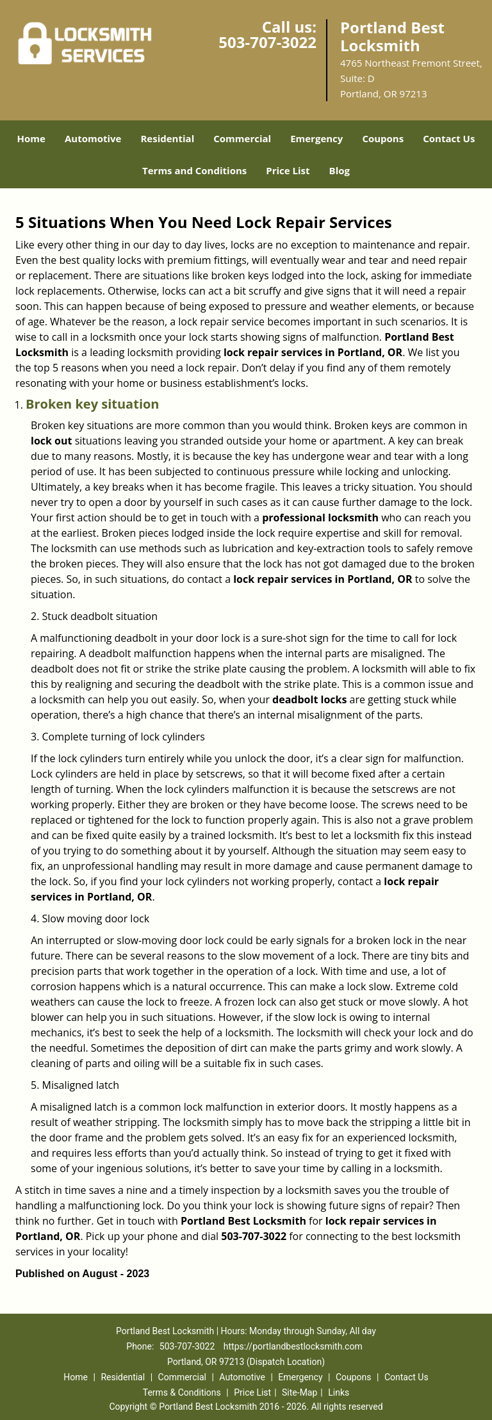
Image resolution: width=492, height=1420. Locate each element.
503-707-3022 (267, 42)
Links (338, 1392)
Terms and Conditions (194, 170)
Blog (339, 170)
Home (31, 138)
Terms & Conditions (182, 1392)
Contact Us (449, 138)
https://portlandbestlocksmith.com (293, 1346)
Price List (287, 170)
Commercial (242, 138)
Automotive (93, 138)
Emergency (316, 138)
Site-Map (299, 1392)
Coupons (383, 138)
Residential (167, 138)
